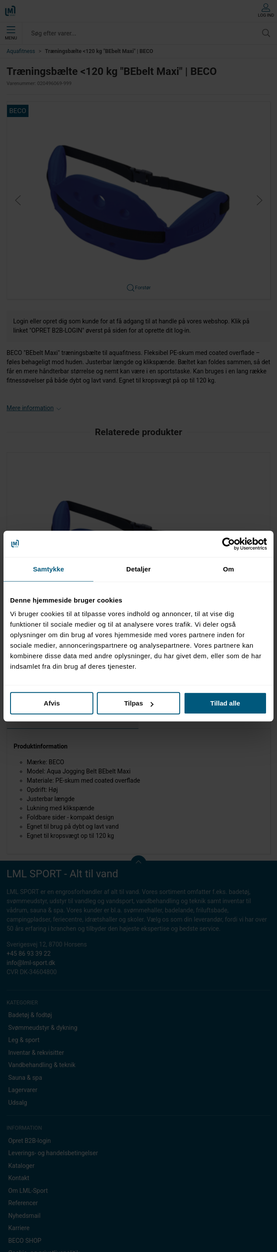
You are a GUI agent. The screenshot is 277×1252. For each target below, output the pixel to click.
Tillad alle (225, 703)
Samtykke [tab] (48, 569)
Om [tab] (228, 569)
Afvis (52, 703)
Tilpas (138, 703)
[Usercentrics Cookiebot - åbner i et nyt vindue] (228, 543)
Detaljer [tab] (138, 569)
